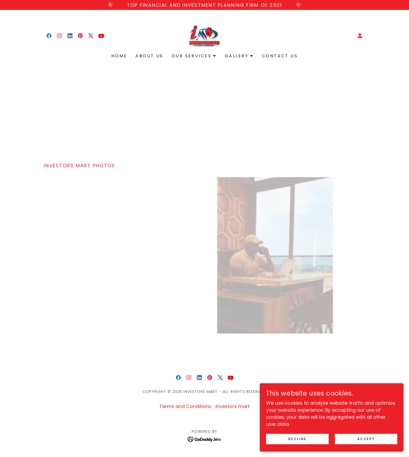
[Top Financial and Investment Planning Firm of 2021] (204, 5)
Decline (326, 438)
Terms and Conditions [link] (185, 406)
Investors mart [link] (232, 406)
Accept (375, 438)
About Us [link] (149, 56)
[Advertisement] (204, 112)
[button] (360, 35)
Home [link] (119, 56)
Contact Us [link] (280, 56)
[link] (49, 35)
